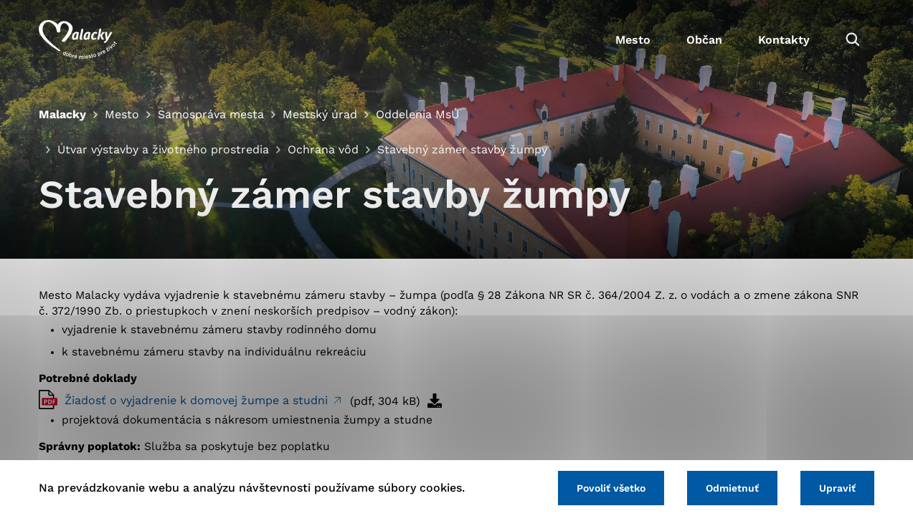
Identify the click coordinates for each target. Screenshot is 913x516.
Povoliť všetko (611, 488)
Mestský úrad (320, 114)
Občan (704, 40)
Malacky (62, 114)
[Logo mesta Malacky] (78, 39)
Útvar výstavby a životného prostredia (163, 149)
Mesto (633, 40)
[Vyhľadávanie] (853, 39)
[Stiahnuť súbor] (434, 400)
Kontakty (784, 40)
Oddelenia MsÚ (417, 114)
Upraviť (837, 488)
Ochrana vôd (323, 149)
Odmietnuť (732, 488)
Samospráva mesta (211, 114)
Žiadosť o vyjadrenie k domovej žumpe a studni (198, 400)
